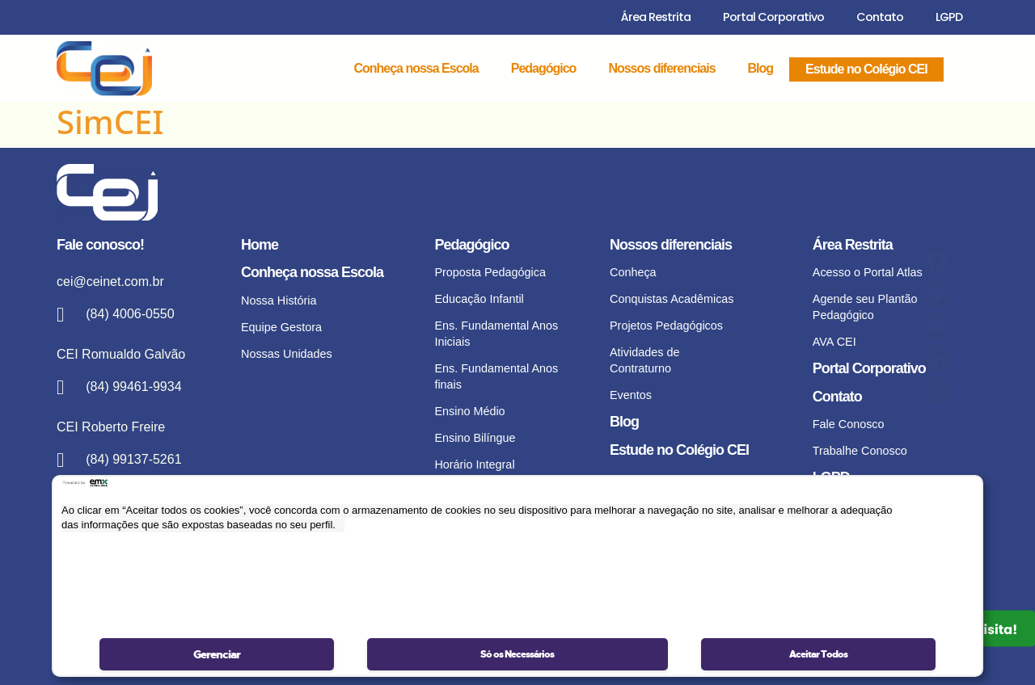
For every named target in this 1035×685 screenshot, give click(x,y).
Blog (761, 68)
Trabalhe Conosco (860, 450)
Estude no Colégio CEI (866, 69)
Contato (879, 17)
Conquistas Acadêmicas (672, 298)
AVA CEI (834, 341)
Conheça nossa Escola (415, 68)
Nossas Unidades (286, 353)
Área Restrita (656, 17)
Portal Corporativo (773, 17)
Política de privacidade (871, 505)
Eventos (631, 395)
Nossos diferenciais (661, 68)
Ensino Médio (469, 411)
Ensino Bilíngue (474, 437)
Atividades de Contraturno (644, 360)
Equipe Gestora (281, 327)
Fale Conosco (849, 424)
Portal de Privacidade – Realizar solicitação (873, 540)
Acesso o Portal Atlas (868, 272)
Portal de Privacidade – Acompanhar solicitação (874, 583)
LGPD (949, 17)
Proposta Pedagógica (490, 272)
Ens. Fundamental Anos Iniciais (496, 333)
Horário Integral (474, 464)
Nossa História (279, 300)
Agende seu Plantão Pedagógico (865, 306)
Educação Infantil (478, 298)
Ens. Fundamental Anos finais (496, 376)
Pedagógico (544, 68)
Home (259, 245)
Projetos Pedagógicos (666, 325)
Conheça (633, 272)
